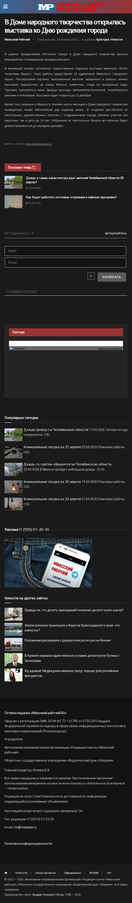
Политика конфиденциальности (28, 843)
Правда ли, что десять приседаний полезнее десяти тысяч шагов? (74, 610)
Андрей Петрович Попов (48, 894)
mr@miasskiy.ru (24, 827)
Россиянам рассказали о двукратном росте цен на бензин (68, 640)
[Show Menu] (5, 6)
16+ (109, 873)
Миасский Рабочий (17, 39)
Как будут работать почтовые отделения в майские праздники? (71, 197)
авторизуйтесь (115, 233)
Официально (72, 873)
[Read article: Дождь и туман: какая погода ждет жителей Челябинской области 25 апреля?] (13, 182)
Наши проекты (45, 873)
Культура (102, 39)
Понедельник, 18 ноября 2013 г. (58, 39)
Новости (116, 39)
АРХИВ (94, 873)
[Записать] (112, 276)
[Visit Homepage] (69, 6)
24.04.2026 (33, 188)
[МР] (48, 562)
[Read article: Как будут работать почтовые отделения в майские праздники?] (13, 201)
